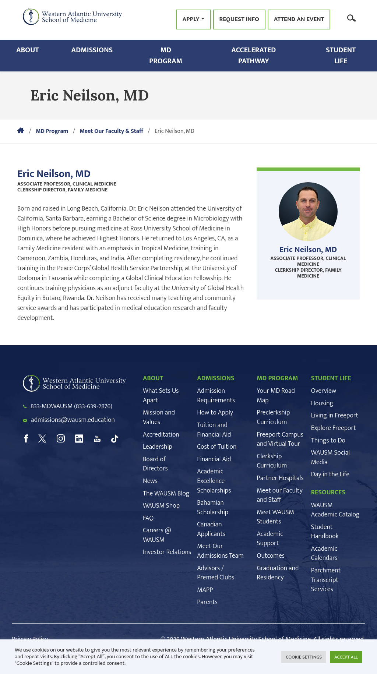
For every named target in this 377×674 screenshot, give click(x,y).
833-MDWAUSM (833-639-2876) (71, 406)
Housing (322, 403)
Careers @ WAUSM (157, 535)
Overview (323, 390)
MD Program (165, 55)
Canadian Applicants (211, 529)
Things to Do (328, 440)
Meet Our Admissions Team (220, 551)
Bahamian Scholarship (212, 507)
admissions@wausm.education (73, 420)
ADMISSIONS (216, 378)
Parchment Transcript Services (326, 580)
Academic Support (270, 539)
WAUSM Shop (161, 505)
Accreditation (161, 434)
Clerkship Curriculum (272, 461)
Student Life (341, 55)
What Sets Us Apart (161, 395)
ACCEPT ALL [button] (346, 657)
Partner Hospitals (280, 478)
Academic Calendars (324, 553)
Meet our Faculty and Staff (279, 495)
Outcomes (270, 555)
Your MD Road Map (276, 395)
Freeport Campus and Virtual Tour (280, 439)
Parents (207, 602)
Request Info (239, 19)
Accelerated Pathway (253, 55)
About (27, 50)
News (150, 481)
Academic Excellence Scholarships (214, 481)
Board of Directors (155, 464)
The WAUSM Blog (166, 493)
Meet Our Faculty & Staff (111, 131)
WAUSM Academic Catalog (335, 510)
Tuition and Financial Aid (214, 430)
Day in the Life (330, 474)
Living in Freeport (334, 415)
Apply (190, 19)
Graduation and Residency (278, 573)
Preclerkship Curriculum (273, 417)
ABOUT (153, 378)
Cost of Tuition (216, 446)
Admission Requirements (216, 395)
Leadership (157, 446)
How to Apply (215, 412)
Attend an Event (299, 19)
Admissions (92, 50)
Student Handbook (325, 532)
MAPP (205, 590)
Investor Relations (167, 552)
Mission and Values (159, 417)
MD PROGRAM (277, 378)
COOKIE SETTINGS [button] (304, 657)
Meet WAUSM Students (275, 517)
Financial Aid (214, 459)
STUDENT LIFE (331, 378)
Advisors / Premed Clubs (215, 573)
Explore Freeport (333, 428)
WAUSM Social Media (330, 457)
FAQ (148, 518)
